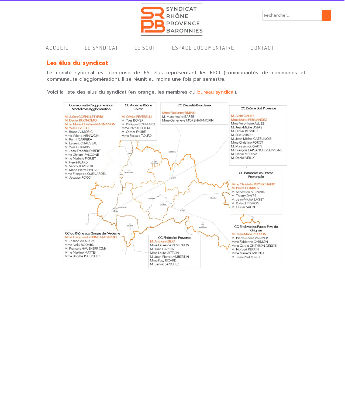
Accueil (57, 47)
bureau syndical (215, 92)
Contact (262, 47)
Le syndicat (101, 47)
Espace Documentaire (203, 47)
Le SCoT (145, 47)
